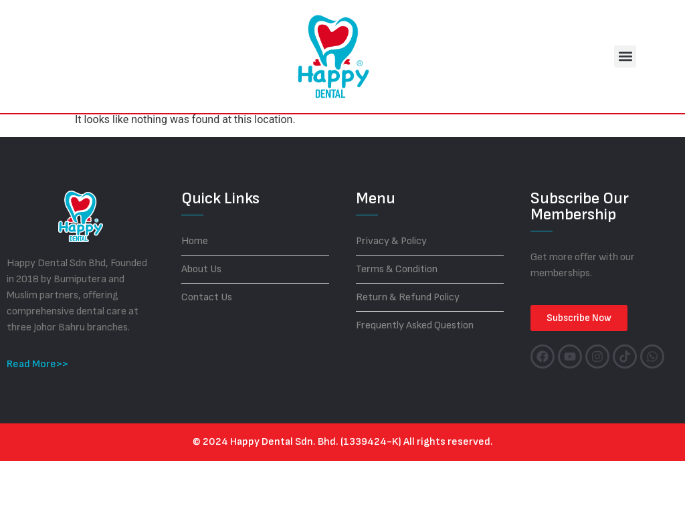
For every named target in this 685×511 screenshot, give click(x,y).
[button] (625, 56)
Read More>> (37, 414)
